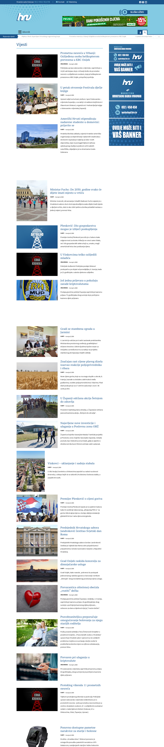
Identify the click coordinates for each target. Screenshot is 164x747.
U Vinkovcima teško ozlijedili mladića (78, 256)
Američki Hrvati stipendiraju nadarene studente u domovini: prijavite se (79, 122)
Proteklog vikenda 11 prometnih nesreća (80, 686)
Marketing (72, 2)
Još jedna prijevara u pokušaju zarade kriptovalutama (79, 282)
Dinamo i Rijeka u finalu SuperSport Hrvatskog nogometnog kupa (39, 36)
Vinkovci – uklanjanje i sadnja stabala (71, 463)
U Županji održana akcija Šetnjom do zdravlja (81, 400)
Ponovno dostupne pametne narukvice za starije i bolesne (78, 729)
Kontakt (60, 2)
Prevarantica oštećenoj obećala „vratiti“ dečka (79, 589)
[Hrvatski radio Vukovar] (24, 17)
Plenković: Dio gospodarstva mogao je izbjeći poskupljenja (78, 227)
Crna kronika (64, 64)
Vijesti (62, 95)
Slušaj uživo (137, 12)
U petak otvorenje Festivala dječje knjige (150, 36)
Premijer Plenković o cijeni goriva (81, 498)
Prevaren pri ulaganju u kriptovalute (75, 659)
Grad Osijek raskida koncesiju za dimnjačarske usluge (80, 562)
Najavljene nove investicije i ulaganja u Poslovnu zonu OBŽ (79, 424)
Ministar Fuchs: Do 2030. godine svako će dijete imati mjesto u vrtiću (75, 191)
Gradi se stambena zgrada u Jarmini (77, 330)
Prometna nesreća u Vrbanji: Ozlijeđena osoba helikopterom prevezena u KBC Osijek (99, 36)
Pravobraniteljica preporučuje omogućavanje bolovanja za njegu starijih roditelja (81, 620)
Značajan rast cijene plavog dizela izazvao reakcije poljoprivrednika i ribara (81, 365)
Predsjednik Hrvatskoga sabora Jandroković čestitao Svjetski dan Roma (80, 531)
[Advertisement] (60, 169)
